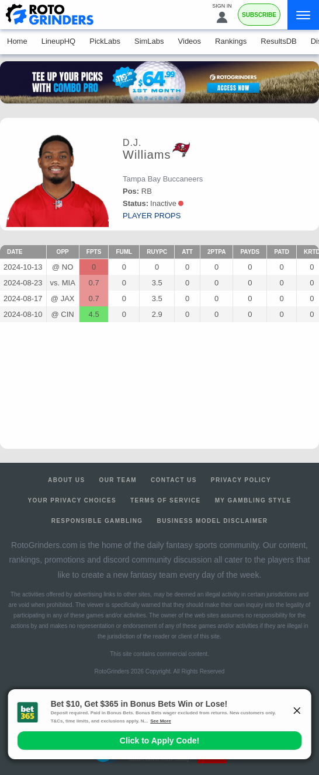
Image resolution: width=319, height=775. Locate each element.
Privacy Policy (241, 480)
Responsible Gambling (97, 521)
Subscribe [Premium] (259, 15)
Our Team (118, 480)
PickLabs (104, 41)
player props (152, 215)
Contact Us (174, 480)
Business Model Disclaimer (212, 521)
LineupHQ (58, 41)
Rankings (231, 41)
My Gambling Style (253, 500)
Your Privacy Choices (72, 500)
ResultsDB (278, 41)
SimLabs (149, 41)
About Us (66, 480)
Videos (190, 41)
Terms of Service (165, 500)
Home (17, 41)
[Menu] (303, 15)
